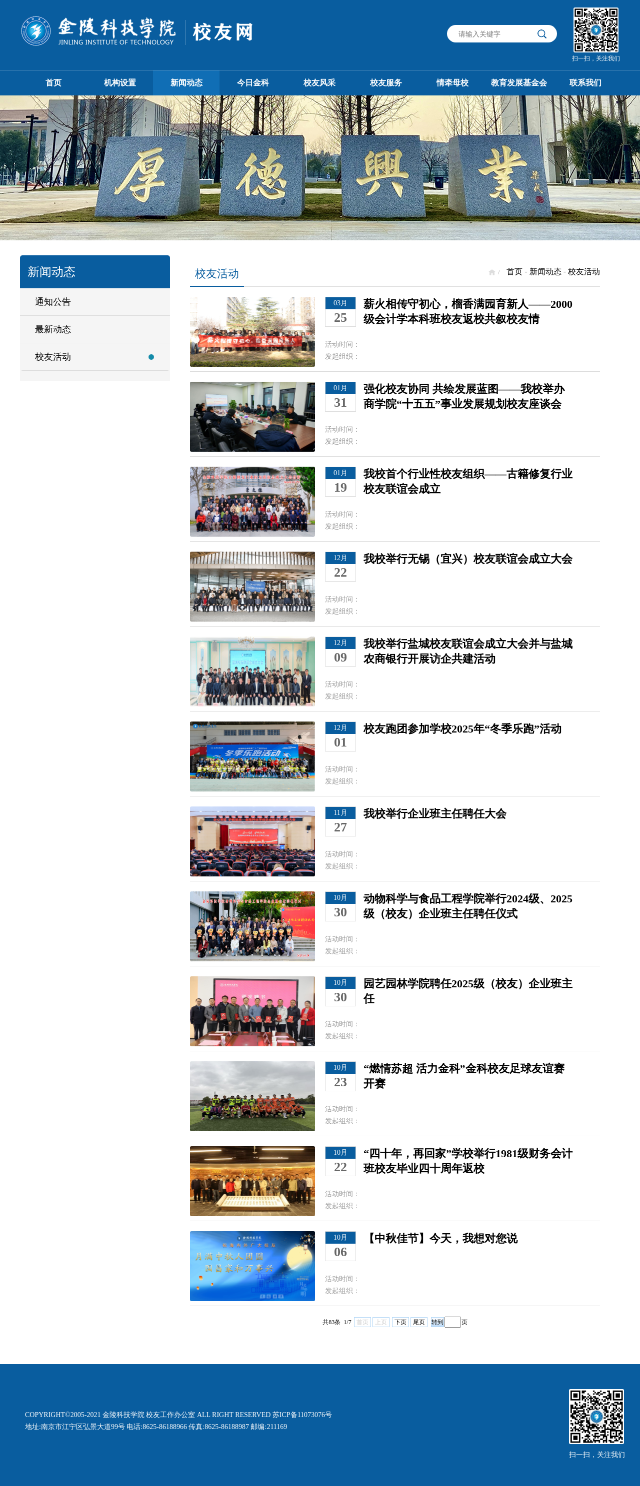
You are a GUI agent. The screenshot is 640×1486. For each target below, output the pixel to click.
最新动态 (53, 329)
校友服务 (386, 82)
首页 (54, 82)
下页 (400, 1322)
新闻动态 (186, 82)
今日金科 (253, 82)
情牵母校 (452, 82)
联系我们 (586, 82)
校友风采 (320, 82)
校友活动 (53, 357)
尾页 (419, 1322)
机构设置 (120, 82)
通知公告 (53, 302)
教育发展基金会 (519, 82)
